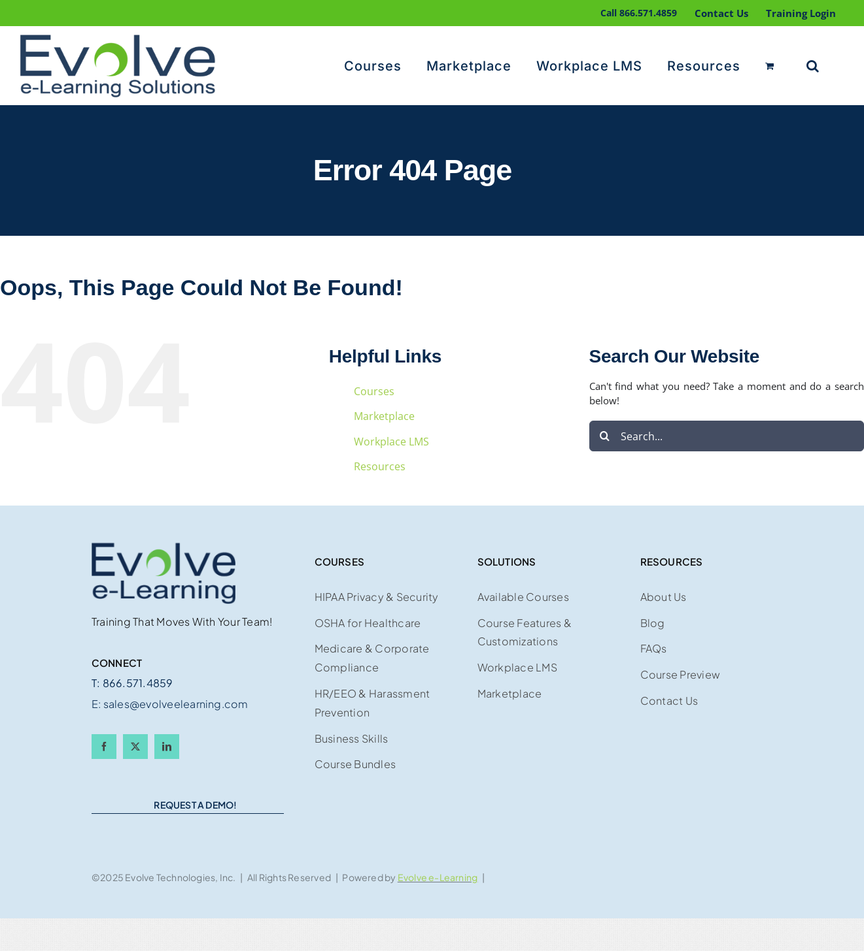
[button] (813, 66)
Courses (374, 391)
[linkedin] (166, 746)
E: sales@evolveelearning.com (170, 704)
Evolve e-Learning (438, 877)
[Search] (604, 436)
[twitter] (135, 746)
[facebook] (104, 746)
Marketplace (384, 416)
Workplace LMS (391, 441)
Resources (380, 466)
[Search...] (726, 436)
